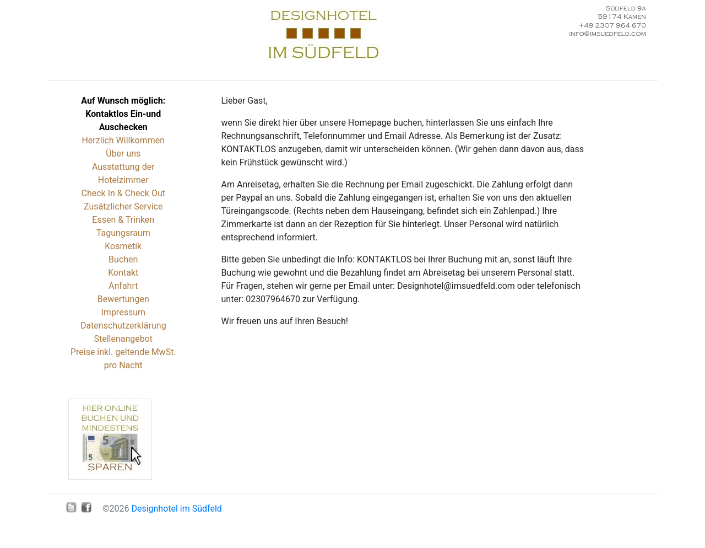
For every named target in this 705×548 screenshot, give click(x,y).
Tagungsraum (123, 233)
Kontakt (123, 272)
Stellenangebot (123, 339)
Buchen (123, 259)
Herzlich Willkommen (123, 140)
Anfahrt (123, 286)
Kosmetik (123, 246)
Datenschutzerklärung (123, 325)
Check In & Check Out (123, 193)
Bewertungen (123, 299)
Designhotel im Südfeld (176, 508)
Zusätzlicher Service (123, 206)
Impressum (123, 312)
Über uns (123, 153)
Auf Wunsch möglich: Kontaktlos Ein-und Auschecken (123, 113)
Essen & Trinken (123, 219)
